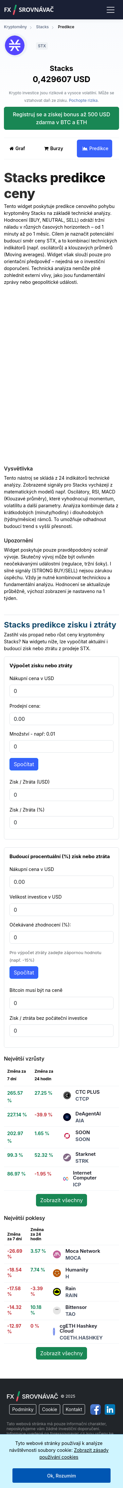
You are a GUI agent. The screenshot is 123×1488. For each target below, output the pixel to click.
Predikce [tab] (95, 148)
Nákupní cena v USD (31, 678)
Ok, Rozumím (61, 1475)
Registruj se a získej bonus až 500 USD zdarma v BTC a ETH (61, 118)
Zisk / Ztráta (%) (26, 810)
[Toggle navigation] (110, 9)
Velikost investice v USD (35, 897)
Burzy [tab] (53, 148)
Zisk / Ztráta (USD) (29, 782)
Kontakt (74, 1409)
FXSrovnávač (29, 9)
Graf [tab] (17, 148)
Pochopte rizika (83, 100)
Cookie (49, 1409)
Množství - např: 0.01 (32, 734)
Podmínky (22, 1409)
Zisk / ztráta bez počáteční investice (48, 1018)
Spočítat (24, 764)
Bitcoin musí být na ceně (35, 990)
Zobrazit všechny (61, 1200)
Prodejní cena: (24, 706)
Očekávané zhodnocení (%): (40, 924)
